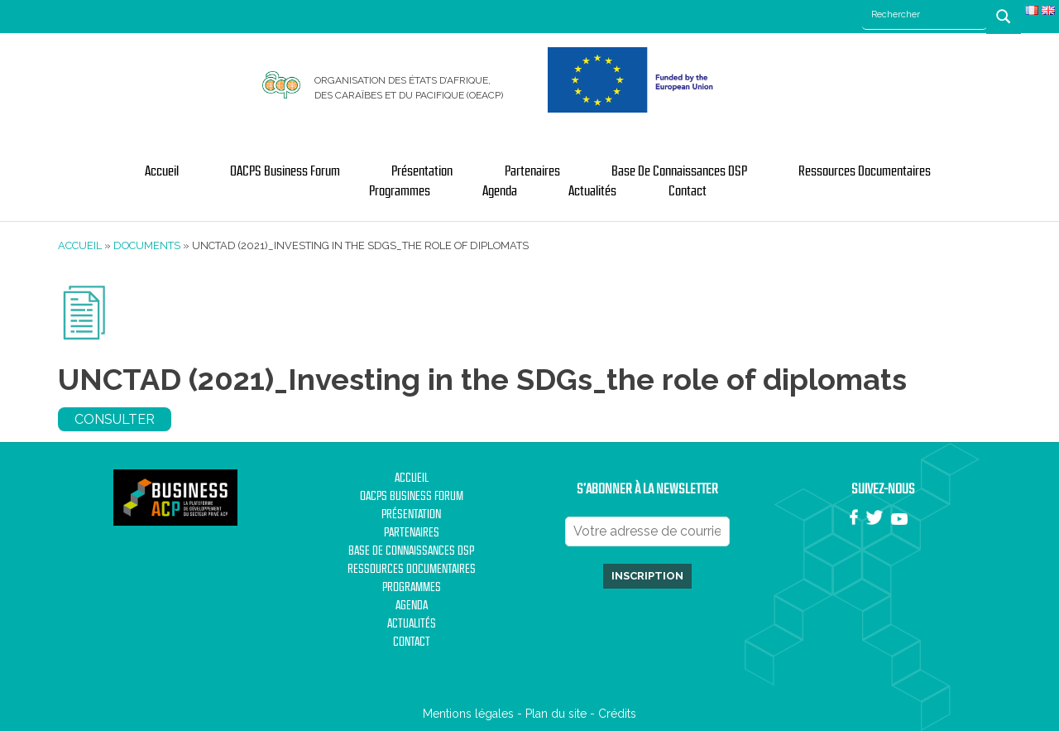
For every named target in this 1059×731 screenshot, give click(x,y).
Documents (146, 245)
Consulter (114, 419)
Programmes (399, 191)
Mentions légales (468, 713)
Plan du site (556, 713)
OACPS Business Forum (285, 171)
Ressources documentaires (864, 171)
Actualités (592, 191)
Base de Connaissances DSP (679, 171)
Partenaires (532, 171)
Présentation (422, 171)
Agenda (499, 191)
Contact (687, 191)
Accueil (162, 171)
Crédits (617, 713)
